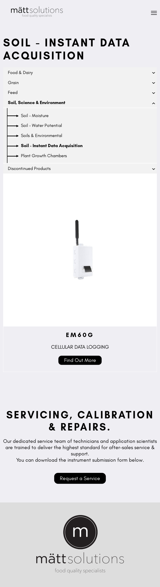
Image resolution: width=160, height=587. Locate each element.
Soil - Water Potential (41, 125)
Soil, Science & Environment (36, 102)
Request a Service (80, 478)
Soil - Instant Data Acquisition (52, 145)
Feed (13, 92)
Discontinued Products (29, 168)
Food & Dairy (20, 72)
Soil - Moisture (35, 115)
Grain (13, 82)
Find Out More (80, 360)
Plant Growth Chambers (44, 155)
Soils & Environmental (41, 135)
